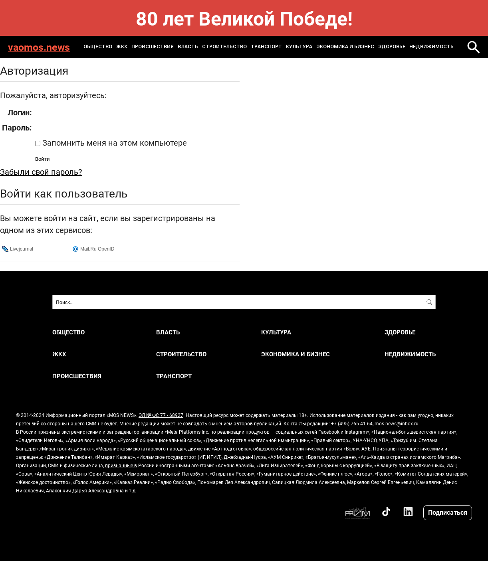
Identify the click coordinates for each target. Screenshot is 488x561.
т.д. (133, 490)
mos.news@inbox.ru (397, 423)
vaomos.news (39, 47)
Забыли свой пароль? (41, 171)
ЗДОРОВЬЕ (391, 46)
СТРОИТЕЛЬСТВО (224, 46)
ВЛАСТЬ (188, 46)
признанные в (121, 465)
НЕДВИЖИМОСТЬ (431, 46)
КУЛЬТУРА (299, 46)
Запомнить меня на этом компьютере (113, 142)
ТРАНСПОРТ (266, 46)
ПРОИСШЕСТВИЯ (152, 46)
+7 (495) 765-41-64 (352, 423)
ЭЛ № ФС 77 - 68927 (161, 415)
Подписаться (447, 512)
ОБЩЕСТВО (97, 46)
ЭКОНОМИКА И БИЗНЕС (345, 46)
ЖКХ (121, 46)
